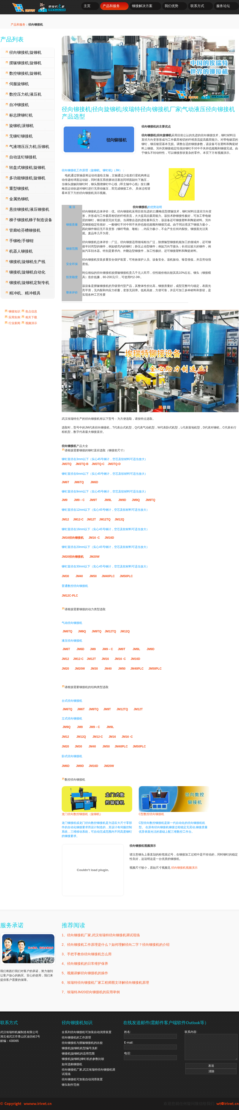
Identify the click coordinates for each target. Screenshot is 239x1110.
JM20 (65, 668)
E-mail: (150, 1045)
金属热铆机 (17, 199)
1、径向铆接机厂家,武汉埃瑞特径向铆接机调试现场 (101, 935)
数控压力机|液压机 (23, 94)
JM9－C (79, 500)
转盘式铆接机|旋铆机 (25, 167)
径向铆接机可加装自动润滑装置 (82, 1079)
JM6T (65, 482)
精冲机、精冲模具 (22, 293)
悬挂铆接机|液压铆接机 (27, 209)
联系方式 (197, 6)
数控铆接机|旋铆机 (23, 73)
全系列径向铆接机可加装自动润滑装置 (86, 1032)
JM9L (108, 500)
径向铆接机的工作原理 (76, 1037)
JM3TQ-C (98, 464)
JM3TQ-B (82, 464)
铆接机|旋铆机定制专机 (27, 283)
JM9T (93, 500)
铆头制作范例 (70, 1084)
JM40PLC (108, 576)
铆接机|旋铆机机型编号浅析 (80, 1048)
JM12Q (119, 519)
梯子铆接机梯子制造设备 (28, 220)
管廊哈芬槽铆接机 (22, 230)
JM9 (64, 500)
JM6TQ (79, 482)
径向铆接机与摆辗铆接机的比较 (82, 1043)
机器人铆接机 (19, 251)
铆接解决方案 (142, 6)
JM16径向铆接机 (73, 537)
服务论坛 (223, 6)
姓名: (150, 1034)
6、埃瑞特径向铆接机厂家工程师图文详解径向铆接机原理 (105, 982)
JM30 (65, 576)
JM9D (122, 500)
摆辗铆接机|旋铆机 (23, 63)
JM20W (94, 556)
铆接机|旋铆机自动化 (25, 272)
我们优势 (171, 6)
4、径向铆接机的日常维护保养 (85, 963)
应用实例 (14, 317)
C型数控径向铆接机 (151, 814)
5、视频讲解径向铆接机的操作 (85, 973)
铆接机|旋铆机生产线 (25, 262)
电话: (150, 1056)
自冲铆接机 (17, 105)
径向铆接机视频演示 (184, 867)
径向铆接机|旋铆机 (23, 52)
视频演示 (31, 323)
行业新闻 (16, 323)
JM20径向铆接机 (73, 556)
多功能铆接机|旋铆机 (25, 178)
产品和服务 (111, 6)
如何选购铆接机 (72, 1064)
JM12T (91, 519)
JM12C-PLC (70, 595)
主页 (87, 6)
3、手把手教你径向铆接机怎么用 (86, 954)
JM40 (79, 576)
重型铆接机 (17, 188)
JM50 (93, 576)
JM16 (105, 659)
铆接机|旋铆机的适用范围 (78, 1053)
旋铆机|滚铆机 (19, 126)
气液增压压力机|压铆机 (27, 147)
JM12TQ (104, 519)
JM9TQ (150, 500)
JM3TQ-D (114, 464)
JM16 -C (94, 537)
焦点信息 (31, 311)
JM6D (94, 482)
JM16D (110, 537)
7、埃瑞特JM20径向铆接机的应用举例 (91, 992)
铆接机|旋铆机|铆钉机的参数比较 (83, 1059)
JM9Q (136, 500)
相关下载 (31, 317)
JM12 (65, 519)
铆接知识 (14, 311)
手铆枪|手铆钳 (19, 241)
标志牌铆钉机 (19, 115)
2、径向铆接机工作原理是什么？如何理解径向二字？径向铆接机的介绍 (115, 944)
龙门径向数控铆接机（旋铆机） (82, 814)
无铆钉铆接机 (19, 136)
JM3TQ (67, 464)
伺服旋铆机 (17, 84)
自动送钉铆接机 (21, 157)
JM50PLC (126, 576)
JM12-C (78, 519)
